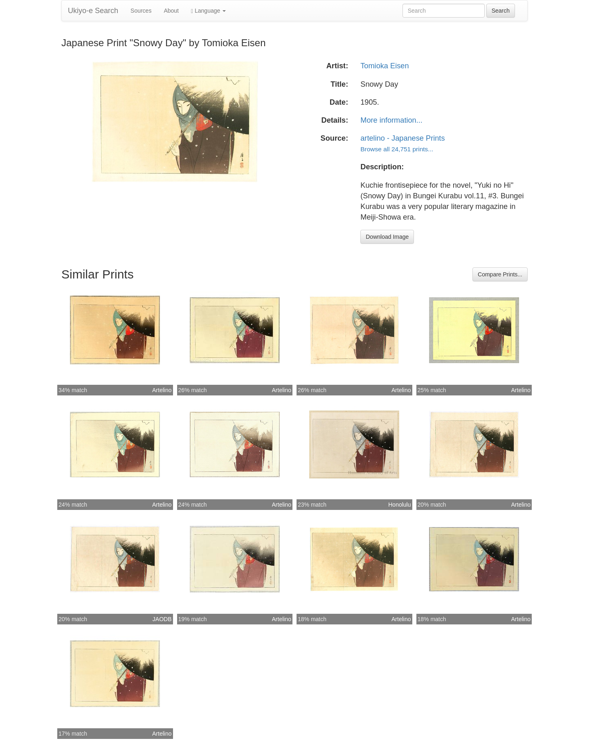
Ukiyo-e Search (93, 11)
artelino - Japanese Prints (402, 138)
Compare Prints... (500, 274)
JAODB (162, 619)
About (171, 10)
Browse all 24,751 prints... (396, 149)
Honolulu (399, 504)
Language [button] (208, 10)
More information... (391, 120)
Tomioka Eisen (384, 66)
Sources (140, 10)
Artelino (161, 390)
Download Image (387, 236)
